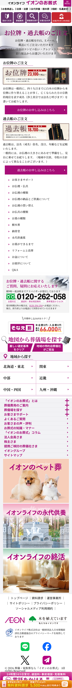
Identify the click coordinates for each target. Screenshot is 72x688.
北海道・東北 (13, 366)
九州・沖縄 (48, 389)
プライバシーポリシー (47, 603)
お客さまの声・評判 (18, 423)
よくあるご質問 (14, 419)
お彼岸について (21, 263)
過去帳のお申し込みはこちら (36, 170)
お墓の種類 (18, 218)
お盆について (20, 257)
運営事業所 (54, 598)
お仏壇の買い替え (23, 205)
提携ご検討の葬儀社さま (21, 446)
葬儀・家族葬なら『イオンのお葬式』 (37, 668)
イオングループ (14, 450)
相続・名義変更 (60, 8)
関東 (42, 366)
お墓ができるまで (23, 244)
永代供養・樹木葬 (40, 8)
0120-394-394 (35, 305)
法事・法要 (22, 8)
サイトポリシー (20, 603)
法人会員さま (13, 437)
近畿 (42, 377)
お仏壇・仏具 (20, 186)
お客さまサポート (23, 180)
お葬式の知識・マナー (19, 428)
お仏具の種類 (20, 212)
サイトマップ (13, 455)
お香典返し (8, 8)
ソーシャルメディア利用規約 (34, 608)
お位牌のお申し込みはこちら (36, 110)
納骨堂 (16, 231)
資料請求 (37, 598)
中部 (6, 377)
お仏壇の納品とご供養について (31, 199)
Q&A (15, 270)
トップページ (19, 598)
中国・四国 (12, 389)
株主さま (10, 441)
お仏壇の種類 (20, 192)
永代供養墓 (18, 237)
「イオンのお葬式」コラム (22, 432)
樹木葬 (16, 225)
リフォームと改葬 (22, 250)
